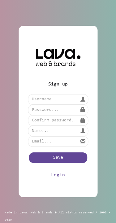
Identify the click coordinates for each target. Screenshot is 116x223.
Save (58, 157)
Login (58, 175)
